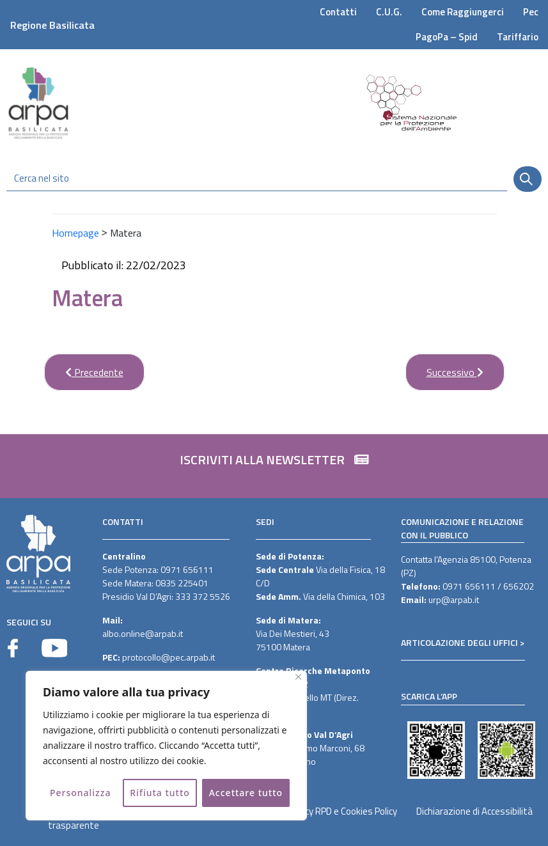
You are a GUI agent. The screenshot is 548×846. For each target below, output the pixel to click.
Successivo (444, 367)
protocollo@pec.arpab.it (168, 657)
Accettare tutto (246, 793)
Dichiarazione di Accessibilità (474, 811)
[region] (166, 745)
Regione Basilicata (52, 25)
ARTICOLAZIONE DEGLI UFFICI (459, 642)
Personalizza (80, 793)
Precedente (83, 367)
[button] (274, 466)
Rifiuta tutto (160, 793)
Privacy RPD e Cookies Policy (341, 811)
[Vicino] (298, 677)
